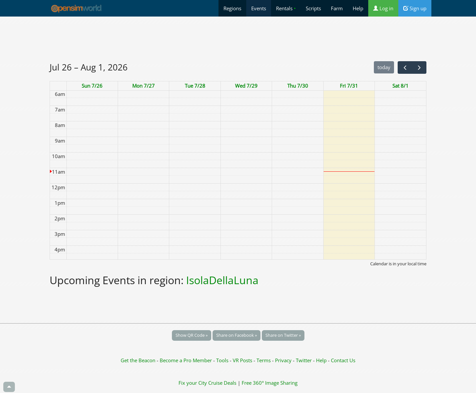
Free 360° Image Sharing (270, 382)
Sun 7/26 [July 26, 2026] (92, 85)
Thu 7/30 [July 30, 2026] (297, 85)
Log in (383, 8)
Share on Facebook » (236, 335)
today (383, 67)
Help (358, 8)
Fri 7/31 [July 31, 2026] (349, 85)
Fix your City (192, 382)
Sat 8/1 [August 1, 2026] (400, 85)
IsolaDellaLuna (222, 280)
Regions (232, 8)
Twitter (304, 360)
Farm (337, 8)
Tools (223, 360)
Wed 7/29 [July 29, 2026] (246, 85)
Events (258, 8)
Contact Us (343, 360)
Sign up (414, 8)
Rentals (286, 8)
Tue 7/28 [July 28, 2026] (195, 85)
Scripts (313, 8)
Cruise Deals (222, 382)
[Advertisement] (238, 39)
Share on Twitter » (283, 335)
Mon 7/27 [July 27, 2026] (143, 85)
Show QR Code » (192, 335)
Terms (264, 360)
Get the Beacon (138, 360)
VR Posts (243, 360)
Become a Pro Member (186, 360)
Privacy (283, 360)
